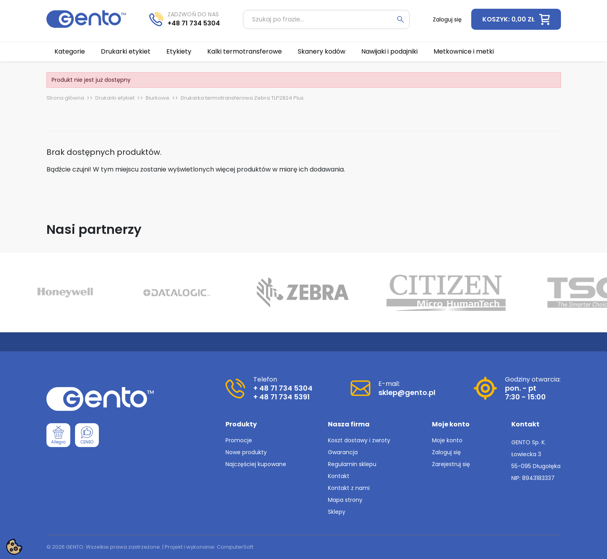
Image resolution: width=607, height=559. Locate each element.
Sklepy (336, 512)
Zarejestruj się (451, 464)
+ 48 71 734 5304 (282, 388)
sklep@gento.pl (406, 392)
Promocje (238, 440)
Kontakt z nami (349, 488)
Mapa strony (345, 500)
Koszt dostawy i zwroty (359, 440)
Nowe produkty (246, 452)
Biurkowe (158, 98)
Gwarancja (343, 452)
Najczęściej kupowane (255, 464)
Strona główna (65, 98)
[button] (516, 19)
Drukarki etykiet (115, 98)
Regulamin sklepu (352, 464)
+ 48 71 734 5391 (281, 397)
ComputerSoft (235, 547)
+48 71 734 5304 (194, 23)
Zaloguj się (446, 452)
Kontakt (338, 476)
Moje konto (447, 440)
